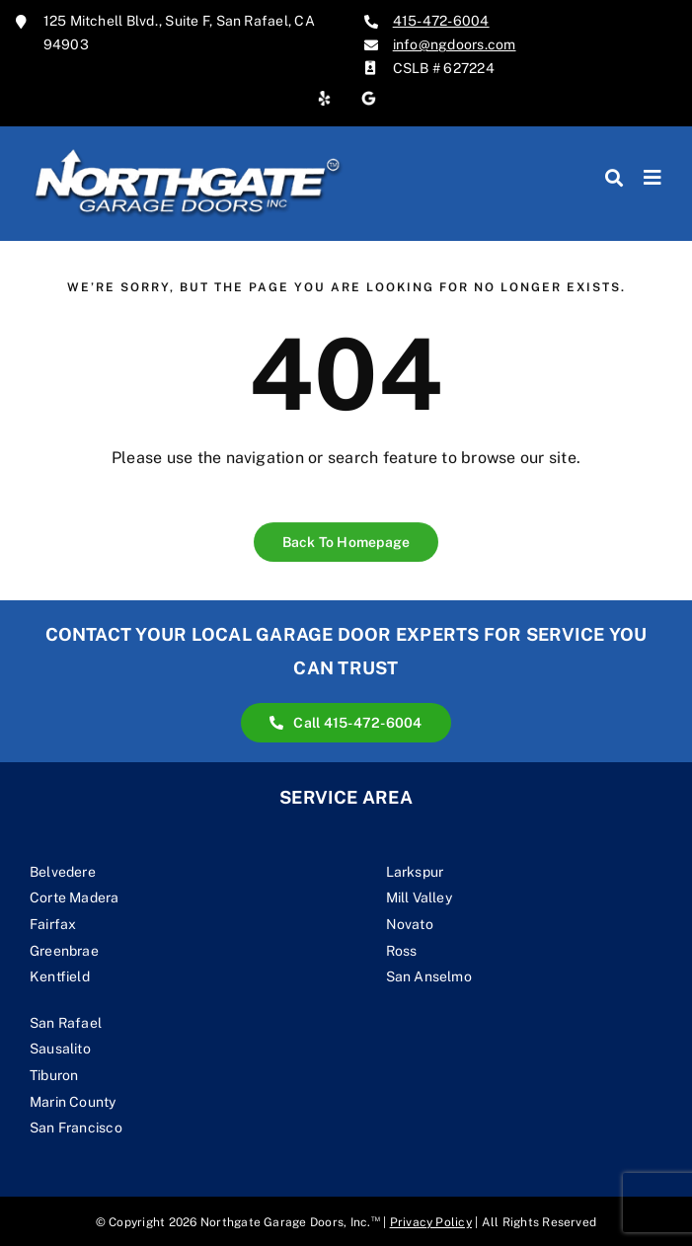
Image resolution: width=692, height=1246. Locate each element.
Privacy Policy (431, 1222)
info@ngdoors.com (454, 44)
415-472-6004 (441, 21)
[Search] (614, 177)
